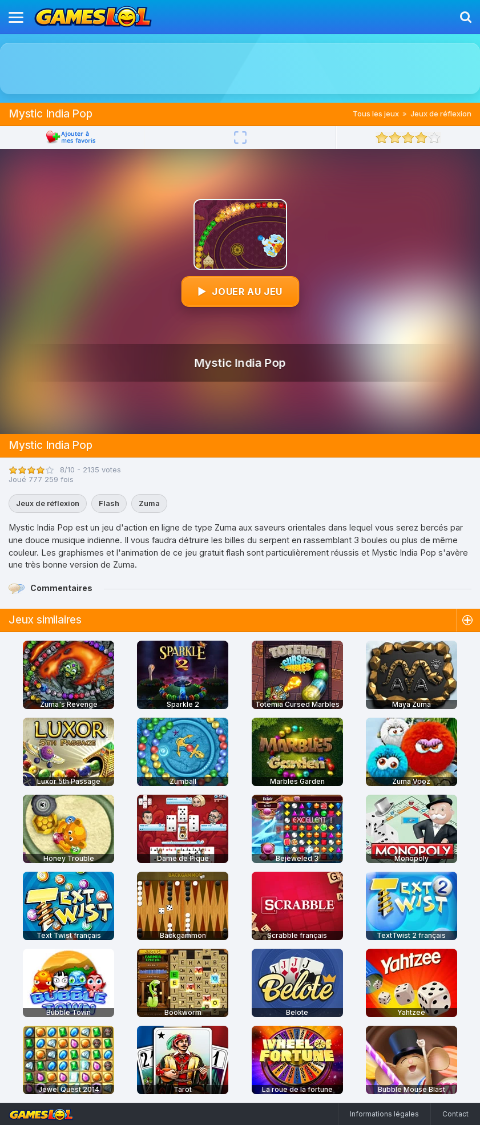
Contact (455, 1114)
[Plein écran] (240, 137)
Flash (109, 503)
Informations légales (384, 1114)
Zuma (149, 503)
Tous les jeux (376, 113)
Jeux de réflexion (440, 113)
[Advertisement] (240, 68)
